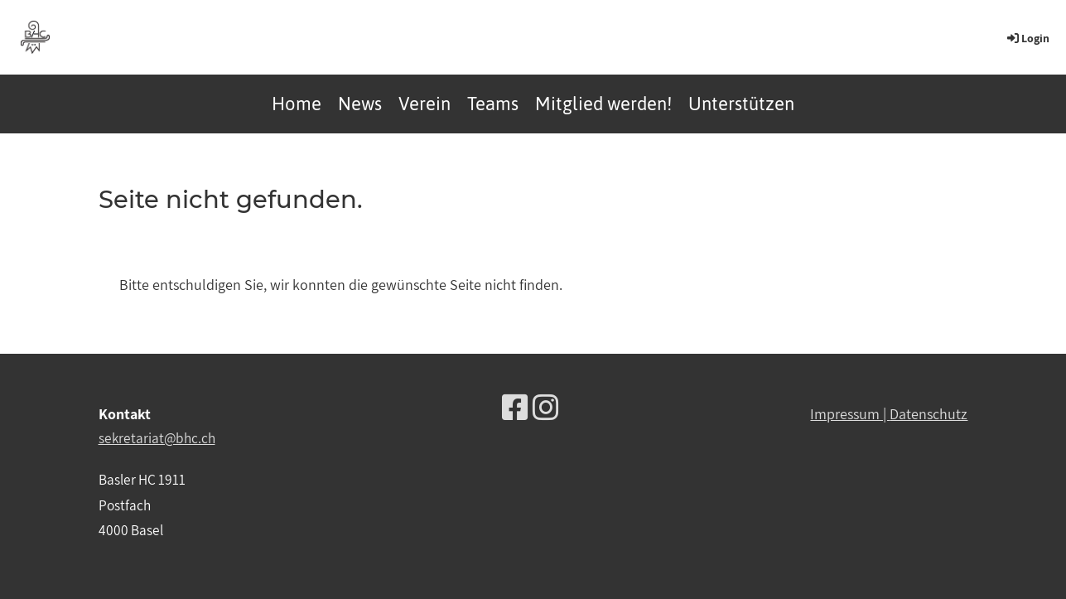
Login (1027, 38)
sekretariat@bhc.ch (157, 437)
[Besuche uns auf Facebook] (515, 407)
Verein (424, 103)
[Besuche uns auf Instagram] (546, 407)
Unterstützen (741, 103)
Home (296, 103)
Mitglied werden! (603, 103)
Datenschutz (928, 413)
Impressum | (850, 413)
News (360, 103)
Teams (493, 103)
